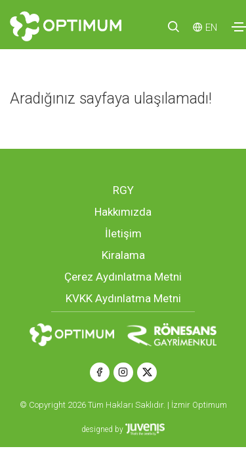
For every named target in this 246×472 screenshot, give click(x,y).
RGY (123, 190)
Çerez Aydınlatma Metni (123, 276)
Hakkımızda (123, 211)
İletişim (123, 233)
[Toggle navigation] (239, 26)
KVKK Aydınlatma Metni (123, 298)
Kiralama (123, 255)
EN (211, 27)
